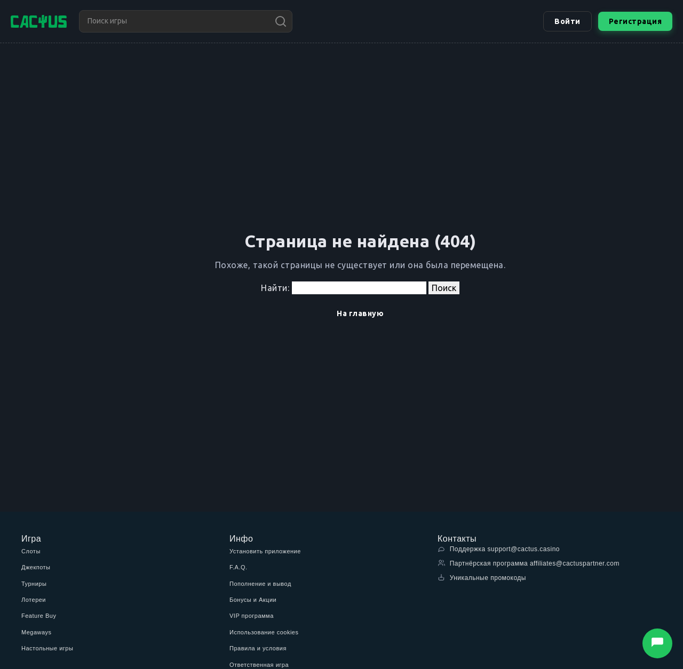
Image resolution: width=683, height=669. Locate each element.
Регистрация (635, 21)
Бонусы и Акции (252, 600)
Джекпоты (36, 567)
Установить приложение (265, 551)
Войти (567, 21)
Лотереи (33, 600)
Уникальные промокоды (482, 578)
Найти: (275, 288)
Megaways (36, 632)
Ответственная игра (259, 665)
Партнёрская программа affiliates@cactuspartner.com (529, 563)
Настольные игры (47, 648)
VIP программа (251, 615)
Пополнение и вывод (260, 584)
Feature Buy (38, 615)
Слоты (31, 551)
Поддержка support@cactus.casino (499, 549)
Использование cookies (263, 632)
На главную (360, 313)
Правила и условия (258, 648)
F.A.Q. (238, 567)
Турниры (33, 584)
